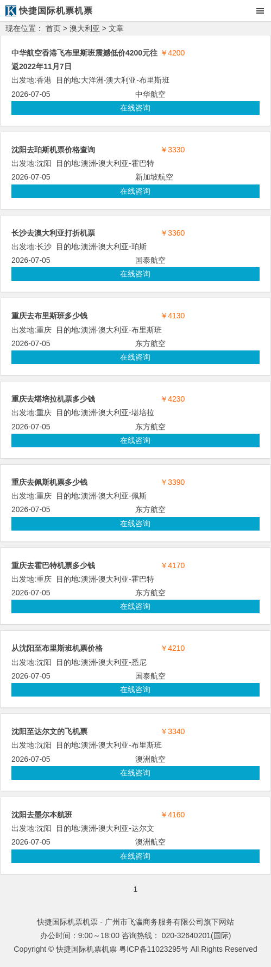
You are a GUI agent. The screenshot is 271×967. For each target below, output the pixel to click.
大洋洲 (92, 80)
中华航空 (150, 94)
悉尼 (139, 662)
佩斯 (139, 495)
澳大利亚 (85, 28)
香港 (44, 80)
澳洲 (88, 163)
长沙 (44, 246)
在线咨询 (135, 107)
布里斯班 (154, 80)
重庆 (44, 329)
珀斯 (139, 246)
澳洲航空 (150, 759)
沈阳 (44, 163)
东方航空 (150, 343)
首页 (53, 28)
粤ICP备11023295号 (153, 949)
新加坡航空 (154, 177)
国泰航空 (150, 260)
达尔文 (142, 828)
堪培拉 (142, 412)
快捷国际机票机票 (86, 949)
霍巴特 (142, 163)
